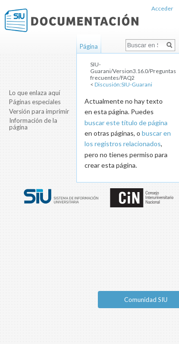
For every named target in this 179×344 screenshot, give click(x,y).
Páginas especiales (35, 102)
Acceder (162, 8)
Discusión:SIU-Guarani (123, 84)
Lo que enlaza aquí (34, 93)
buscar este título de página (126, 122)
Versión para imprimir (39, 111)
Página (89, 46)
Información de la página (33, 124)
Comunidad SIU (146, 299)
